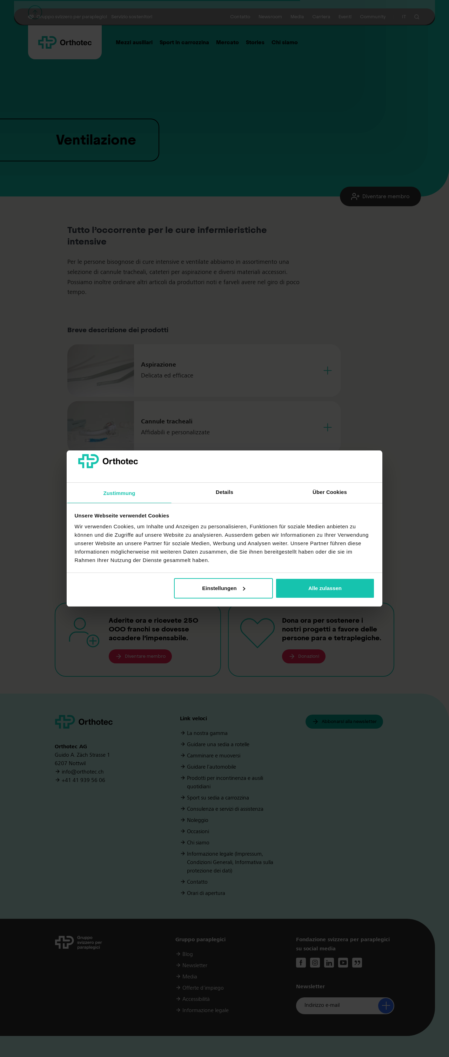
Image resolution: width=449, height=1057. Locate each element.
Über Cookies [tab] (330, 492)
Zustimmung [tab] (119, 493)
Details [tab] (224, 492)
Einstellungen (223, 588)
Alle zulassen (325, 588)
